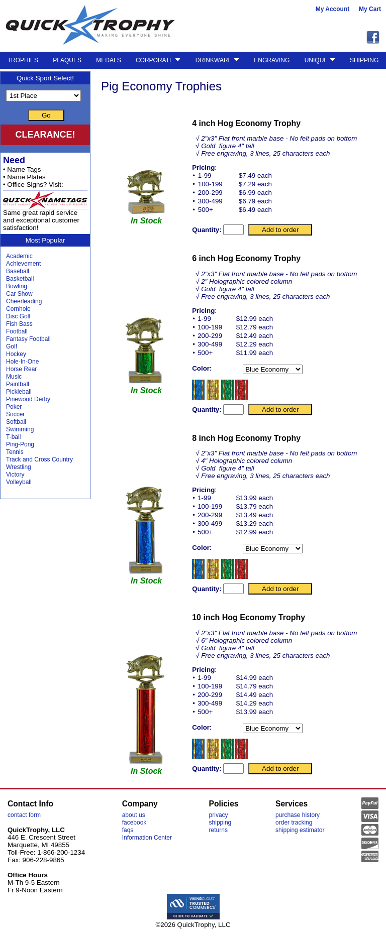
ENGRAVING (272, 60)
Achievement (23, 263)
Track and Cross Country (39, 459)
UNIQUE (320, 60)
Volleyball (19, 482)
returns (218, 830)
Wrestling (18, 467)
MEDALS (108, 60)
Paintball (17, 384)
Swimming (20, 429)
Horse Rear (21, 369)
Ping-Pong (20, 444)
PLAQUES (67, 60)
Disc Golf (18, 316)
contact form (24, 814)
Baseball (17, 271)
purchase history (297, 814)
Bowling (16, 286)
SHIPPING (364, 60)
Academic (19, 256)
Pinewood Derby (28, 399)
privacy (218, 814)
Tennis (15, 451)
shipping (220, 822)
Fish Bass (19, 323)
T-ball (13, 436)
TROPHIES (23, 60)
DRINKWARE (217, 60)
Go (46, 115)
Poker (14, 406)
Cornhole (18, 308)
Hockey (16, 354)
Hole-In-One (22, 361)
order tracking (293, 822)
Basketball (20, 278)
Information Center (147, 837)
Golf (11, 346)
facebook (134, 822)
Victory (15, 474)
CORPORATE (158, 60)
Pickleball (19, 391)
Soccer (15, 414)
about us (133, 814)
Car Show (19, 293)
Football (17, 331)
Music (14, 376)
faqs (128, 830)
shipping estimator (299, 830)
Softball (16, 421)
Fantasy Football (28, 338)
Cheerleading (24, 301)
